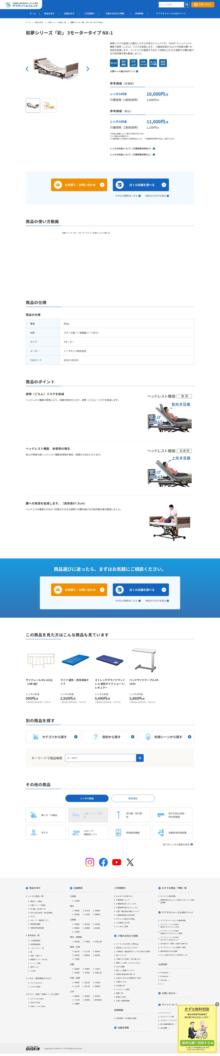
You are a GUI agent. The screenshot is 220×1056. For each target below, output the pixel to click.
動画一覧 (119, 993)
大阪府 (97, 969)
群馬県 (77, 928)
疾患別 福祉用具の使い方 (125, 974)
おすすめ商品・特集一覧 (174, 888)
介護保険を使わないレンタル (127, 908)
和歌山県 (98, 973)
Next (87, 69)
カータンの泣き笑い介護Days (127, 944)
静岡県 (87, 955)
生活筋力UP (120, 986)
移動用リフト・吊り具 (38, 960)
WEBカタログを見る (155, 195)
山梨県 (77, 932)
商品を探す (39, 22)
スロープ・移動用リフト (39, 920)
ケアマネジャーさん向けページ (177, 912)
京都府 (87, 969)
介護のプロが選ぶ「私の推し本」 (128, 959)
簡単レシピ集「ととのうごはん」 (128, 963)
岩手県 (87, 911)
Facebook (164, 976)
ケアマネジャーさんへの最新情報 (173, 921)
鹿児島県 (98, 1000)
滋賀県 (77, 969)
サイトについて (170, 1004)
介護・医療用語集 (123, 1001)
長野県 (87, 928)
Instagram (164, 973)
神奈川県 (98, 942)
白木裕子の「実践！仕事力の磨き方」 (174, 944)
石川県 (87, 952)
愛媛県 (97, 986)
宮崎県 (87, 1000)
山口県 (77, 986)
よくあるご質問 (122, 927)
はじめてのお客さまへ (124, 896)
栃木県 (87, 924)
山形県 (87, 915)
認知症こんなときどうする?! (127, 948)
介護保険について (123, 900)
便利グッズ (34, 967)
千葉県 (87, 942)
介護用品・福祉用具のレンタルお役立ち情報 (133, 952)
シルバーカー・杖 (37, 948)
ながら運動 (120, 967)
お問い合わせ (205, 4)
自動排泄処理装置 (37, 928)
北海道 (77, 901)
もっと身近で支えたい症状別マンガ (173, 955)
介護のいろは (121, 982)
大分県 (77, 1000)
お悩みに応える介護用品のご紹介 (128, 978)
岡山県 (87, 983)
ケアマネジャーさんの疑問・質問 (173, 947)
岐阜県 (77, 955)
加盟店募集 (123, 1027)
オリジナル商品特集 (168, 896)
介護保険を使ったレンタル (126, 904)
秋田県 (77, 915)
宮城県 (97, 911)
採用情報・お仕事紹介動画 (126, 1018)
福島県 (97, 915)
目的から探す (35, 1003)
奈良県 (87, 973)
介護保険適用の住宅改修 (125, 915)
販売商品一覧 (34, 935)
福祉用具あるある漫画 (168, 951)
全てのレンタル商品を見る (176, 844)
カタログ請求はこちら (126, 195)
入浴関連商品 (35, 941)
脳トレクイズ (121, 955)
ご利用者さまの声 (123, 923)
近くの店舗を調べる (142, 185)
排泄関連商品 (35, 944)
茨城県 (77, 924)
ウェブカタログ (36, 983)
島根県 (77, 983)
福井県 (97, 952)
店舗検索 (78, 888)
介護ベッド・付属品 (37, 905)
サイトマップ (165, 1013)
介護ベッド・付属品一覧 (57, 22)
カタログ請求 (35, 987)
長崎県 (87, 996)
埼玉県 (97, 924)
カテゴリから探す (37, 999)
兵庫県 (77, 973)
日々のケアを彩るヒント (169, 939)
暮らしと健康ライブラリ (125, 971)
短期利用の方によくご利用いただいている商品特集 (177, 901)
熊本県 (97, 996)
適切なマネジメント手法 (169, 926)
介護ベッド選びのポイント (122, 71)
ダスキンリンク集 (167, 1017)
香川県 (87, 986)
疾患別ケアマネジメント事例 (171, 932)
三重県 (77, 959)
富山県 (77, 952)
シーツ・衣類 (35, 963)
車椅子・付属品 (36, 901)
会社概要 (163, 1028)
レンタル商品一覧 (35, 896)
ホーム (28, 22)
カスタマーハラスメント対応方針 (173, 1020)
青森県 (77, 911)
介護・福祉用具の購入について (128, 911)
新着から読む (121, 997)
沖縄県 (77, 1004)
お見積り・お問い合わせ (80, 185)
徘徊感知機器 (35, 924)
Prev (27, 69)
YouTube (163, 980)
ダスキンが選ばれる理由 (125, 919)
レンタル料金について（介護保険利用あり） (131, 148)
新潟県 (97, 928)
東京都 (77, 942)
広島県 (97, 983)
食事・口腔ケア (36, 956)
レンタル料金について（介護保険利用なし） (131, 154)
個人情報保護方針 (167, 1024)
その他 (32, 971)
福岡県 (77, 996)
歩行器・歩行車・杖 (37, 909)
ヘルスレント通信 (123, 989)
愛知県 (97, 955)
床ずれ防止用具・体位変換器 (41, 913)
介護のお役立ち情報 (128, 936)
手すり (32, 917)
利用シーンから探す (37, 1006)
